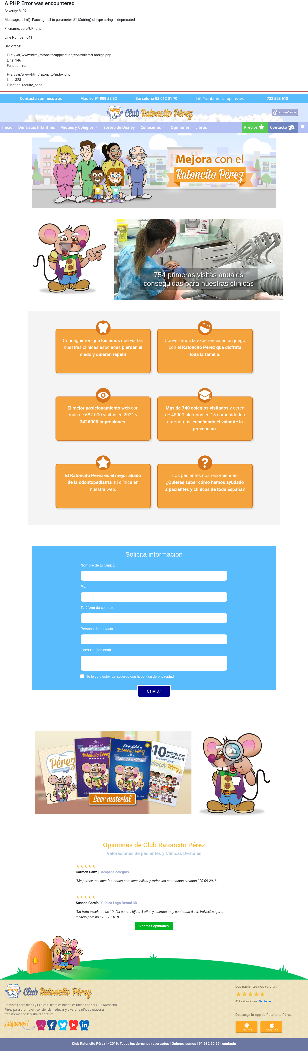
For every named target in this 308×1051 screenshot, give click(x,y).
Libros (201, 127)
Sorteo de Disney (119, 127)
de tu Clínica (98, 565)
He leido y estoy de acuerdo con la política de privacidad (129, 676)
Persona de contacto (97, 629)
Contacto (282, 127)
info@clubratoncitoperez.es (220, 98)
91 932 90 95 (209, 1044)
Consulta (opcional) (96, 650)
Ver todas (265, 1001)
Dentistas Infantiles (36, 127)
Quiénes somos (184, 1044)
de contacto (97, 608)
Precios (254, 127)
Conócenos (151, 127)
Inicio (7, 127)
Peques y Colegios (78, 127)
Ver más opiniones (154, 926)
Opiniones (180, 127)
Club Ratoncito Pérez (88, 1044)
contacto (229, 1044)
